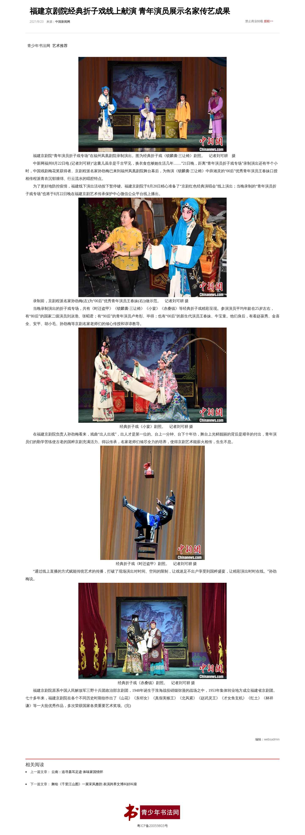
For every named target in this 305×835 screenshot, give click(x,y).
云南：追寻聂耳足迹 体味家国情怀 (77, 771)
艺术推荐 (60, 45)
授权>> (268, 21)
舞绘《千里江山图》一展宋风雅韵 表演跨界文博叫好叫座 (94, 784)
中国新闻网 (62, 21)
